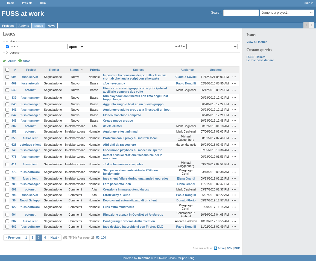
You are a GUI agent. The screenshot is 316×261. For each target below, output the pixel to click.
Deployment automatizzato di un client (130, 200)
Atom (221, 248)
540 (13, 90)
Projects (27, 2)
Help (43, 2)
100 (103, 237)
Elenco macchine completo (122, 115)
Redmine (144, 258)
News (51, 25)
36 (14, 200)
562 (13, 226)
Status (14, 46)
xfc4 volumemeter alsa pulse (123, 164)
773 (13, 156)
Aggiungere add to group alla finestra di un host (137, 109)
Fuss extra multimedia (118, 207)
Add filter (180, 46)
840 (13, 104)
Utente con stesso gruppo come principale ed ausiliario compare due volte (135, 90)
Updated (216, 69)
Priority (95, 69)
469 (13, 83)
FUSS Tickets (256, 56)
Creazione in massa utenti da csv (126, 189)
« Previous (13, 237)
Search (216, 12)
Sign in (309, 2)
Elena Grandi (186, 178)
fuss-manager (30, 97)
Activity (24, 25)
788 (13, 184)
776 (13, 172)
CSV (229, 248)
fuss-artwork (30, 83)
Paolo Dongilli (186, 83)
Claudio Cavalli (186, 76)
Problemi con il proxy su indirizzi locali (130, 138)
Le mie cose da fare (260, 60)
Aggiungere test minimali (120, 131)
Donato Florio (185, 200)
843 (13, 120)
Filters (13, 41)
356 (13, 138)
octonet (30, 90)
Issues (38, 25)
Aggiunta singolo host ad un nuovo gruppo (133, 104)
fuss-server (30, 76)
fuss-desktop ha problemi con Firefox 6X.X (133, 226)
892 (13, 189)
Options (14, 52)
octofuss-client (30, 144)
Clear (26, 60)
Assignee (187, 69)
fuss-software (30, 172)
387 (13, 221)
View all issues (257, 41)
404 (13, 214)
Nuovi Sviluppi (30, 200)
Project (31, 69)
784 (13, 178)
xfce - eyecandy (114, 83)
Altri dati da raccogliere (119, 144)
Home (10, 2)
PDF (237, 248)
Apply (12, 60)
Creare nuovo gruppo (118, 120)
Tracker (54, 69)
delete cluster (112, 126)
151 (13, 131)
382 (13, 126)
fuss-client (30, 138)
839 (13, 97)
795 (13, 195)
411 (13, 164)
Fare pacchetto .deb (117, 184)
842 (13, 115)
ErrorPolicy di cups (116, 195)
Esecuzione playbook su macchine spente (132, 150)
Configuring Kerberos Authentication (129, 221)
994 (13, 76)
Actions (234, 77)
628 (13, 144)
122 (13, 207)
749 (13, 150)
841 (13, 109)
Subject (138, 69)
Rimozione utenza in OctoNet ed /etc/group (133, 214)
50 (98, 237)
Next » (55, 237)
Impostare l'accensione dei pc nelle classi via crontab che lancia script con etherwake (134, 77)
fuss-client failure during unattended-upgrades (135, 178)
